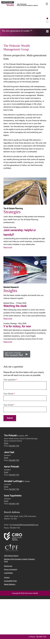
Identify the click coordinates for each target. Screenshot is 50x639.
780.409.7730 (14, 446)
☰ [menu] (47, 4)
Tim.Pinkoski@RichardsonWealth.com (23, 525)
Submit (10, 418)
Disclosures (8, 566)
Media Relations (9, 584)
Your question (10, 379)
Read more (7, 247)
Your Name (9, 393)
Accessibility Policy (10, 581)
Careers (7, 577)
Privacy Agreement (10, 569)
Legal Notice (8, 573)
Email (6, 443)
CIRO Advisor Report (11, 556)
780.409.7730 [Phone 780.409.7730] (41, 637)
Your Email (8, 405)
